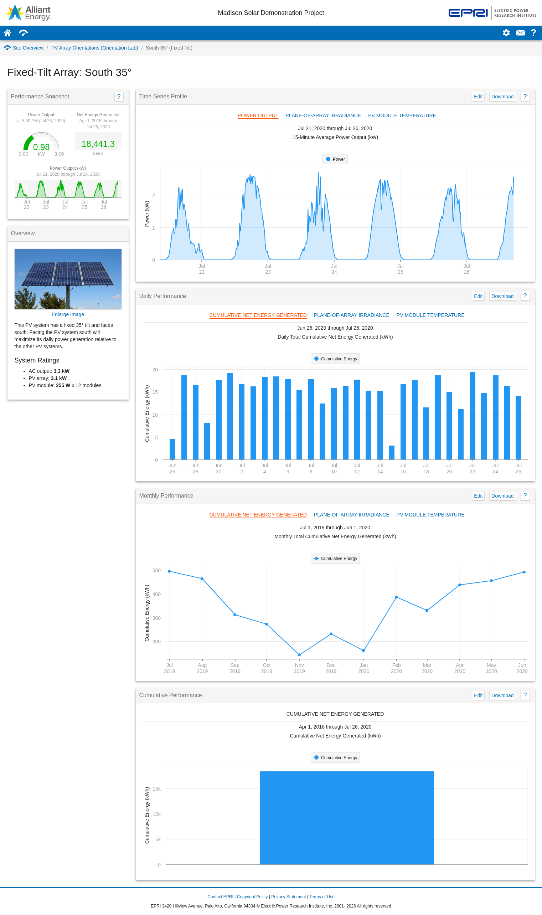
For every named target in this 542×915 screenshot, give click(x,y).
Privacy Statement (288, 896)
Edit (478, 96)
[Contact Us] (520, 33)
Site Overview (23, 48)
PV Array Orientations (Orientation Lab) (94, 48)
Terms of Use (322, 896)
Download (502, 96)
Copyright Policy (252, 896)
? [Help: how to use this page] (534, 32)
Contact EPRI (220, 896)
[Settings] (506, 33)
